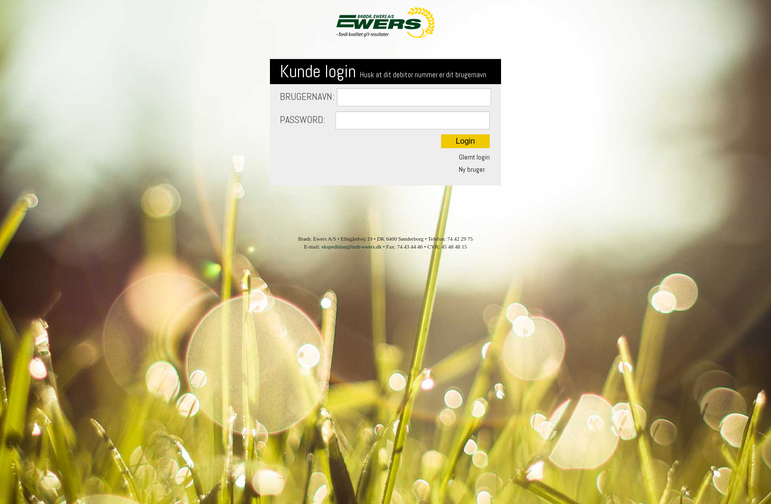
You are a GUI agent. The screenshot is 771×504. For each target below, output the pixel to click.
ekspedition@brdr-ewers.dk (352, 247)
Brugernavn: (385, 97)
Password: (385, 120)
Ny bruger (472, 169)
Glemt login (474, 157)
